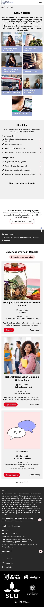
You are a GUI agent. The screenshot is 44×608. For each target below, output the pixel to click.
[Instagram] (22, 563)
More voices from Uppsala (22, 221)
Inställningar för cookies (10, 526)
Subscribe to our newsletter (22, 257)
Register (9, 330)
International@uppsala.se (16, 536)
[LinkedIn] (22, 567)
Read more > (35, 330)
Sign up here (11, 404)
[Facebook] (22, 559)
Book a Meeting (12, 474)
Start (2, 7)
